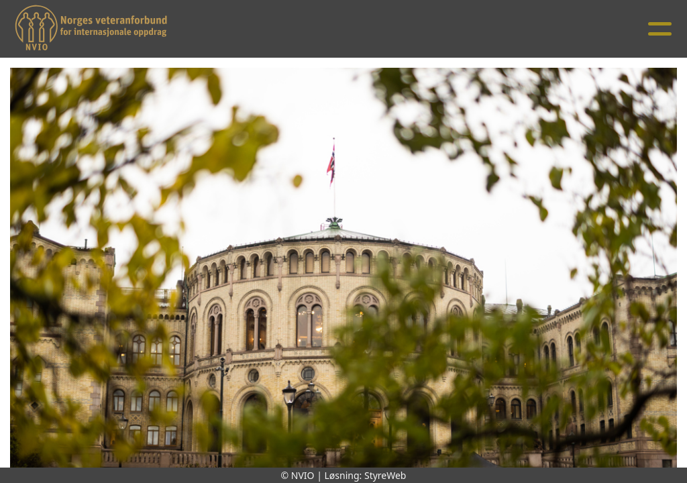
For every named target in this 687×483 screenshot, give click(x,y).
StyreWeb (385, 475)
